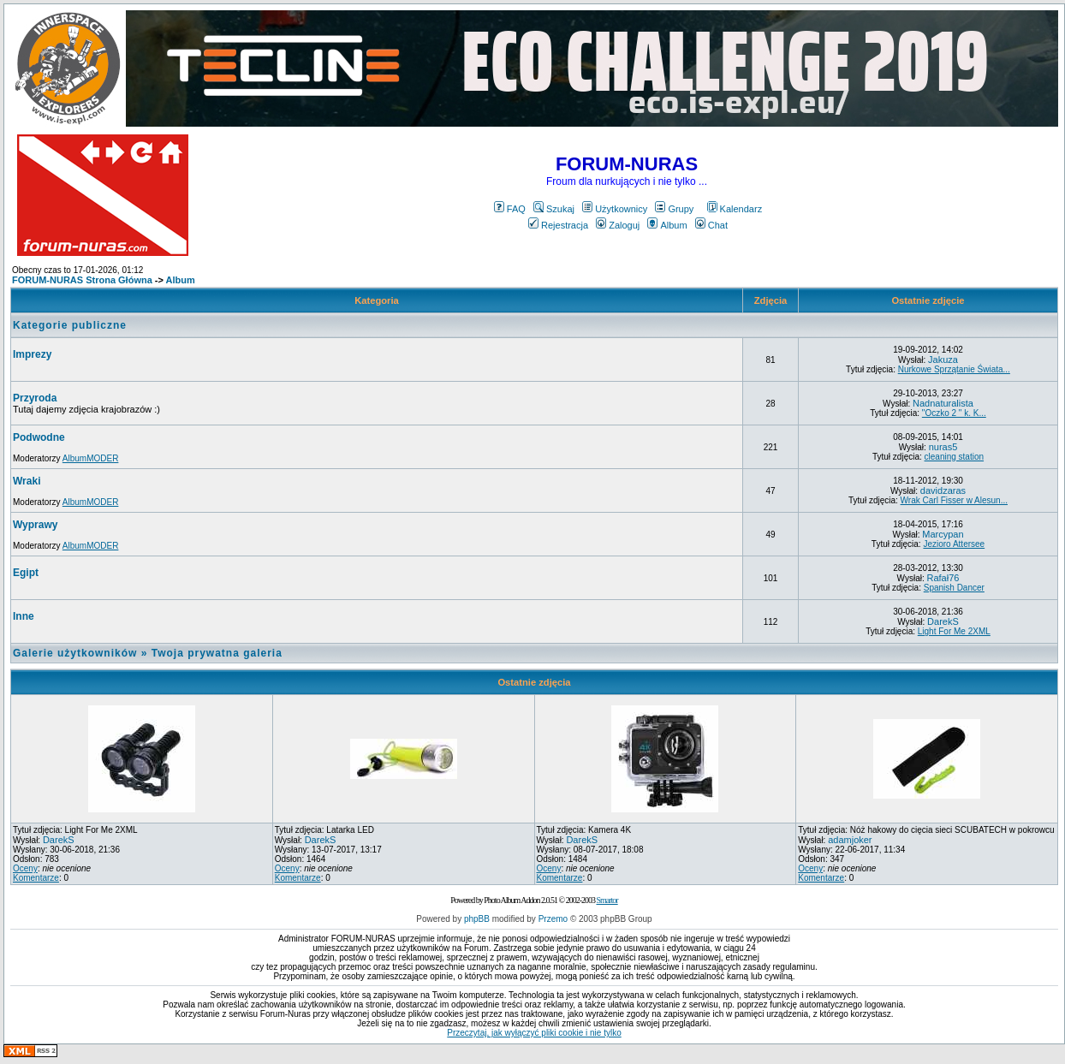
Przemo (553, 919)
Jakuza (943, 359)
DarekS (943, 621)
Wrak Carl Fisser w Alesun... (954, 500)
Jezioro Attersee (954, 544)
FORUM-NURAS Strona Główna (82, 280)
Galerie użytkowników (75, 653)
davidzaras (943, 490)
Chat (711, 225)
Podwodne (39, 437)
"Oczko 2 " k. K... (954, 413)
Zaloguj (618, 225)
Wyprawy (35, 525)
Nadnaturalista (943, 403)
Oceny (25, 868)
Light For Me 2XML (954, 631)
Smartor (606, 900)
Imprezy (32, 354)
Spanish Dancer (954, 587)
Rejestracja (558, 225)
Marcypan (942, 534)
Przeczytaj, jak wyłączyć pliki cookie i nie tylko (534, 1032)
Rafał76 (943, 578)
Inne (23, 616)
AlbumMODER (90, 458)
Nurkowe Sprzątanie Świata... (954, 369)
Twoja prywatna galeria (217, 653)
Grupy (674, 209)
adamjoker (850, 840)
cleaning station (955, 456)
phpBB (477, 919)
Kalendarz (735, 209)
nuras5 (943, 447)
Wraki (26, 481)
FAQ (510, 209)
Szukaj (553, 209)
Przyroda (35, 398)
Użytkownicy (614, 209)
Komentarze (36, 878)
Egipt (26, 573)
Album (667, 225)
